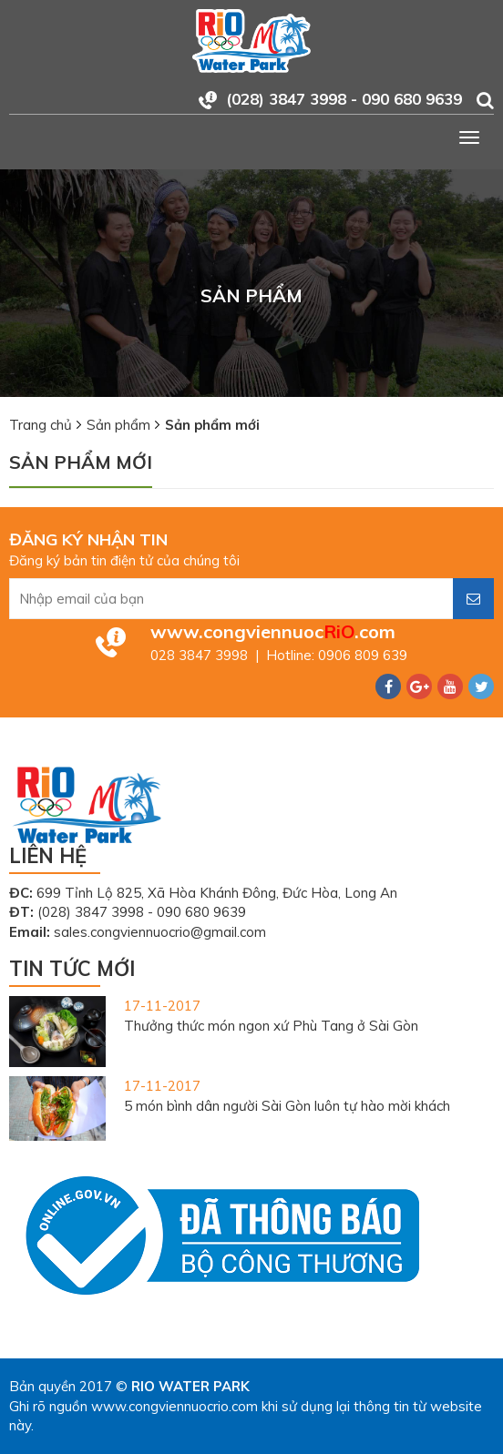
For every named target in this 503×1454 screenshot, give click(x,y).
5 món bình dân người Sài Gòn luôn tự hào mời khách (287, 1105)
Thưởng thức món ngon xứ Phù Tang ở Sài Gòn (271, 1025)
